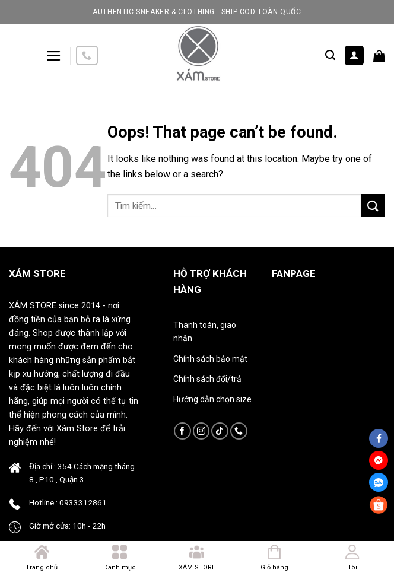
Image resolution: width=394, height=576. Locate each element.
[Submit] (373, 205)
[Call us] (86, 55)
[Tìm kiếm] (330, 55)
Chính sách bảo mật (210, 359)
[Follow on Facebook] (182, 431)
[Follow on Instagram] (201, 431)
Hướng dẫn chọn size (212, 399)
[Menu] (54, 55)
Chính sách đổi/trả (207, 379)
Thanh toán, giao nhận (204, 331)
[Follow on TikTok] (219, 431)
